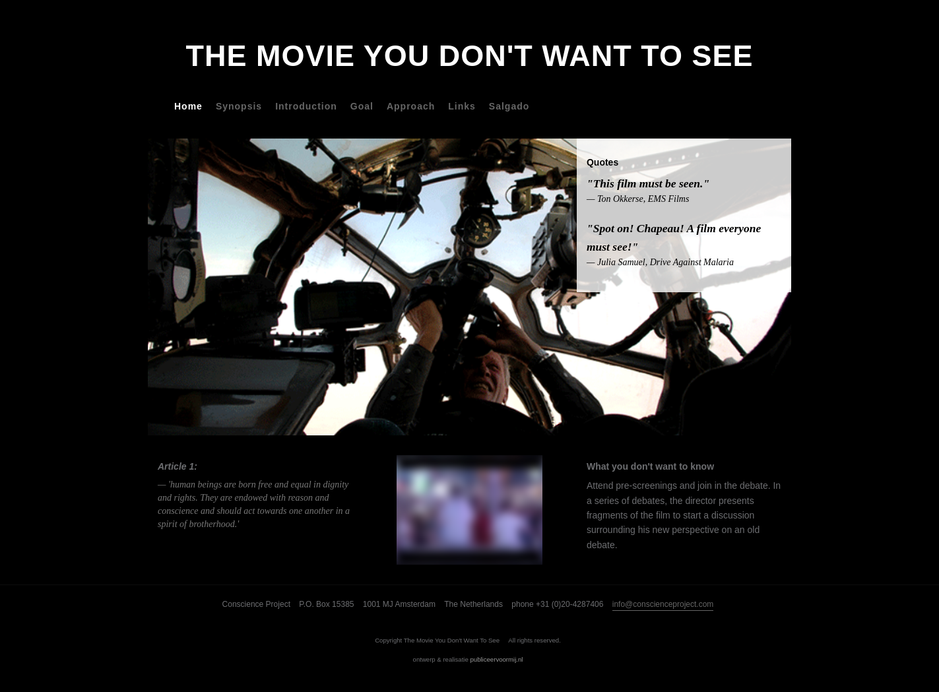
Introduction (306, 106)
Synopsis (239, 106)
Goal (361, 106)
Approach (411, 106)
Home (188, 106)
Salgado (509, 106)
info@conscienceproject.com (663, 604)
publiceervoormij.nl (496, 659)
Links (462, 106)
